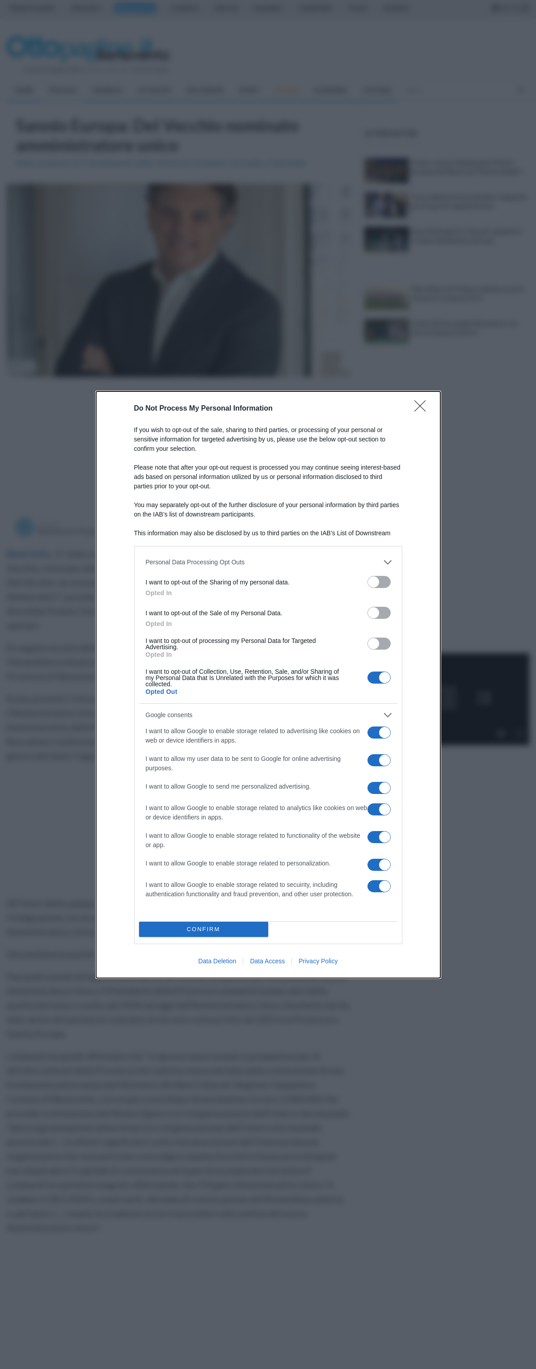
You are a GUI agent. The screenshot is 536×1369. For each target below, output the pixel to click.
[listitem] (268, 562)
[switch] (379, 582)
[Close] (422, 408)
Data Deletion (217, 961)
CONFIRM (203, 929)
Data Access (267, 961)
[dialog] (268, 684)
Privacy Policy (318, 961)
